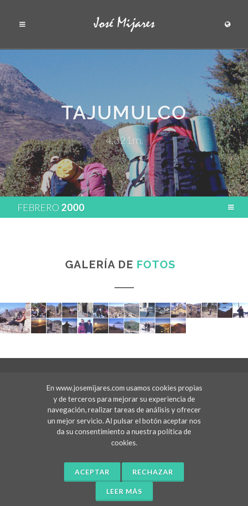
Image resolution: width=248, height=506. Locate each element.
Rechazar (152, 472)
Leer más (124, 491)
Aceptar (92, 472)
